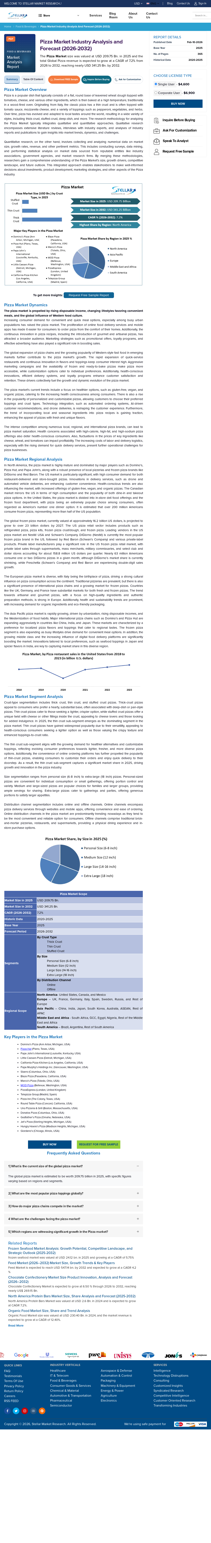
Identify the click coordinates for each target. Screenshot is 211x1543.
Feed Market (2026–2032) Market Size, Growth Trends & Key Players (61, 1263)
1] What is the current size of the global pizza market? (45, 1166)
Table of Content (33, 79)
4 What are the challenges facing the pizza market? (44, 1219)
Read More (15, 1325)
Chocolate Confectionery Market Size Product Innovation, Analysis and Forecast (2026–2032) (70, 1279)
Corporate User (168, 93)
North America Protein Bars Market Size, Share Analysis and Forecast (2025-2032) (71, 1296)
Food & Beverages (26, 26)
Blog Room (113, 15)
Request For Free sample (98, 1144)
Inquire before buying (179, 120)
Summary (12, 79)
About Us (133, 15)
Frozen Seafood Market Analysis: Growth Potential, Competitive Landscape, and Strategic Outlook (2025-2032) (70, 1250)
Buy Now (49, 1144)
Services (95, 15)
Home (7, 26)
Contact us (151, 15)
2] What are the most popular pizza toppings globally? (45, 1193)
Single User (165, 84)
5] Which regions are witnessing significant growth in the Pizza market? (58, 1232)
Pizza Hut (26, 1049)
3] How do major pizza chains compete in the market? (45, 1206)
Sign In (200, 3)
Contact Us (183, 3)
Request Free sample (178, 151)
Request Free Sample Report (89, 295)
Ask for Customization (180, 130)
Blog (170, 3)
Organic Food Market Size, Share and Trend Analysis (49, 1311)
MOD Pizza (27, 1085)
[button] (58, 15)
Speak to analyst (175, 141)
